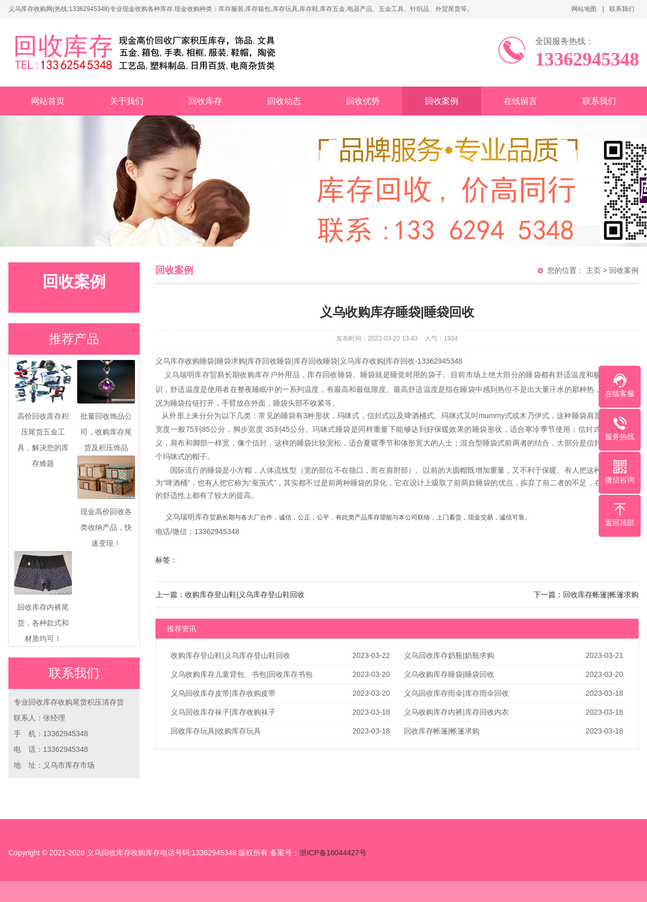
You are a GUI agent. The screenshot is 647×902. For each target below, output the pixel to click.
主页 (593, 270)
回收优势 (363, 101)
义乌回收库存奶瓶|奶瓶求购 (449, 655)
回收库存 (205, 101)
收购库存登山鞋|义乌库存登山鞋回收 (230, 655)
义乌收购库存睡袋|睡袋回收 (449, 674)
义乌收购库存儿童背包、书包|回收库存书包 (241, 674)
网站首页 (48, 101)
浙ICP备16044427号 (333, 852)
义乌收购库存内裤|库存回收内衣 (456, 712)
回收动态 (284, 101)
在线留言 (520, 101)
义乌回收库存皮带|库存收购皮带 (223, 693)
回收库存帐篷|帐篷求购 (441, 731)
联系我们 (621, 9)
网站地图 (584, 9)
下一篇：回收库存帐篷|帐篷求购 (586, 594)
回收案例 (441, 101)
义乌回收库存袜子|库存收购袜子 (223, 712)
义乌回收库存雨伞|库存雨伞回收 (456, 693)
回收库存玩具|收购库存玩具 (216, 731)
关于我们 (126, 101)
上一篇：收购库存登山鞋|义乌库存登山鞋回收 (230, 594)
